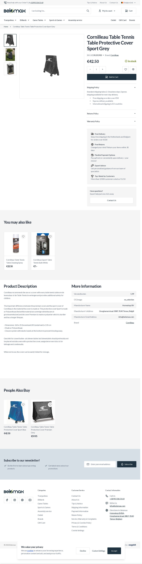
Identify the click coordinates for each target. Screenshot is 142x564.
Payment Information (80, 511)
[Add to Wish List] (125, 69)
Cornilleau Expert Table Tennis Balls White (43, 263)
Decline (83, 551)
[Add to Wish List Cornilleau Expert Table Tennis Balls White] (50, 236)
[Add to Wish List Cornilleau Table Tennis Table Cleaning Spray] (23, 236)
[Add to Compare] (133, 69)
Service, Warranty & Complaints (84, 519)
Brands (132, 20)
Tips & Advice (92, 3)
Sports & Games (57, 20)
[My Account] (107, 11)
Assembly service (75, 20)
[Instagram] (15, 500)
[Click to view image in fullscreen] (51, 66)
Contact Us (114, 3)
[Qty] (96, 69)
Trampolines (10, 20)
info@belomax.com (117, 506)
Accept (114, 551)
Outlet (113, 20)
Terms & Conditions (79, 526)
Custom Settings (98, 551)
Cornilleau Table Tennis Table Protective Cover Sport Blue (16, 430)
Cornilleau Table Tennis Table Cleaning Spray (16, 263)
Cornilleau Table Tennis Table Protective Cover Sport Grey (34, 27)
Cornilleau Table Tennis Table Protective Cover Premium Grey (43, 432)
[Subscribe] (126, 464)
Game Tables (39, 20)
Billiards (25, 20)
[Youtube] (30, 500)
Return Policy (77, 515)
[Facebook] (7, 500)
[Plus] (103, 69)
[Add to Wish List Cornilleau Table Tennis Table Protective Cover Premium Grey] (50, 404)
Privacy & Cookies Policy (81, 523)
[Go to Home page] (14, 10)
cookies (30, 550)
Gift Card (122, 20)
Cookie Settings (78, 530)
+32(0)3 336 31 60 (117, 499)
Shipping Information (80, 507)
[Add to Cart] (111, 77)
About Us (103, 3)
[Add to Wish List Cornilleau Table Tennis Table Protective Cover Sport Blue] (23, 404)
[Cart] (128, 11)
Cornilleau (115, 55)
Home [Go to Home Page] (6, 27)
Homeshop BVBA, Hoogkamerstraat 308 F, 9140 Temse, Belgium (122, 516)
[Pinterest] (22, 500)
